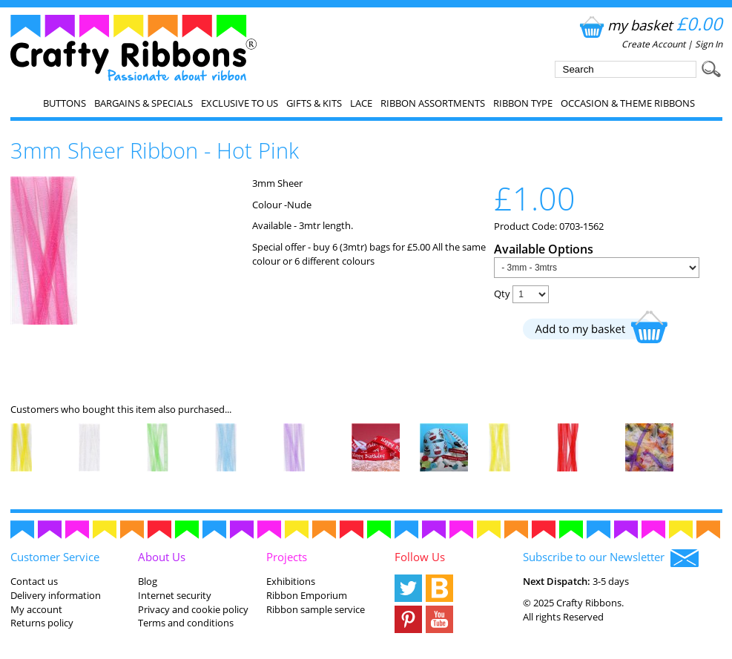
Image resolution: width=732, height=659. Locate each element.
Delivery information (55, 595)
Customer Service (54, 556)
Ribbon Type (523, 103)
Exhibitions (290, 581)
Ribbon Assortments (432, 103)
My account (36, 609)
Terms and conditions (186, 622)
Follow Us (420, 556)
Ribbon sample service (315, 609)
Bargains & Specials (143, 103)
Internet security (174, 595)
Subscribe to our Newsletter (611, 558)
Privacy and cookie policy (193, 609)
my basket (649, 25)
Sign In (708, 44)
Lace (361, 103)
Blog (147, 581)
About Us (161, 556)
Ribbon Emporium (306, 595)
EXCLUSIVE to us (239, 103)
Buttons (64, 103)
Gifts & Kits (314, 103)
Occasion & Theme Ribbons (628, 103)
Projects (286, 556)
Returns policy (41, 622)
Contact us (34, 581)
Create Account (653, 44)
